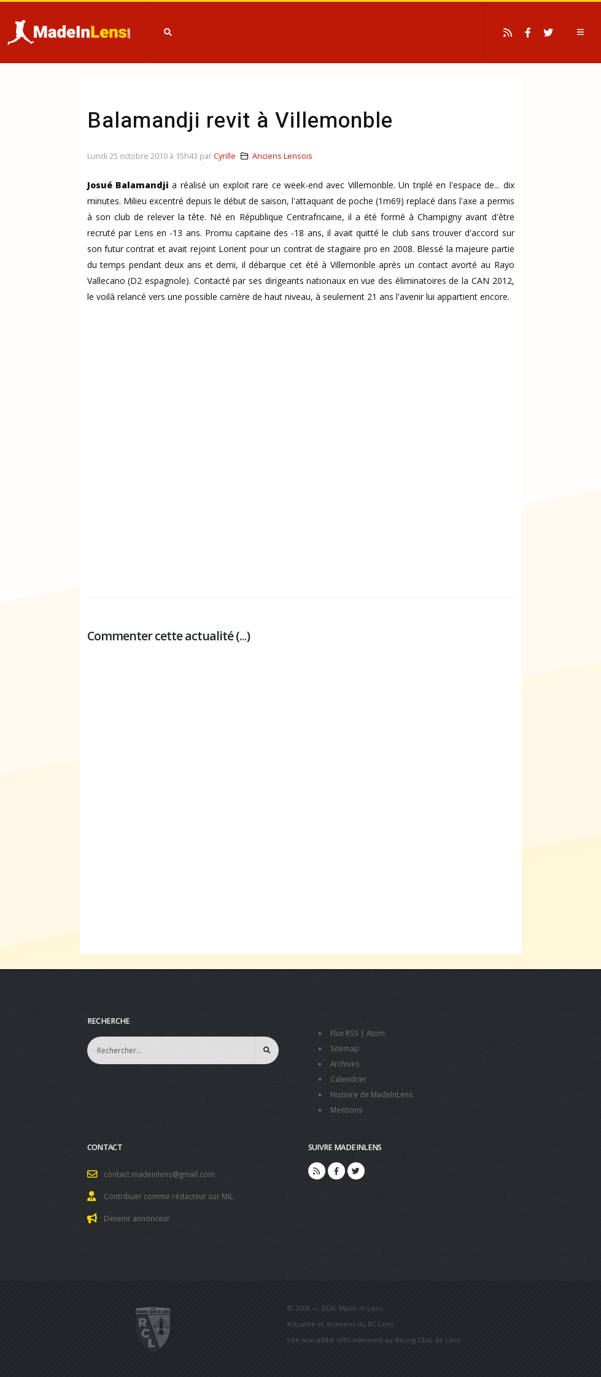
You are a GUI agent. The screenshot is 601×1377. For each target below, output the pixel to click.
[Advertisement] (300, 460)
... (243, 635)
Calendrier (349, 1077)
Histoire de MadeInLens (374, 1091)
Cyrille (225, 156)
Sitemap (345, 1047)
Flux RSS (346, 1032)
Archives (346, 1062)
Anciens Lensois (282, 156)
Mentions (347, 1106)
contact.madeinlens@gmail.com (161, 1170)
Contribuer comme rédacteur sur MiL (171, 1191)
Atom (379, 1032)
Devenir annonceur (139, 1213)
